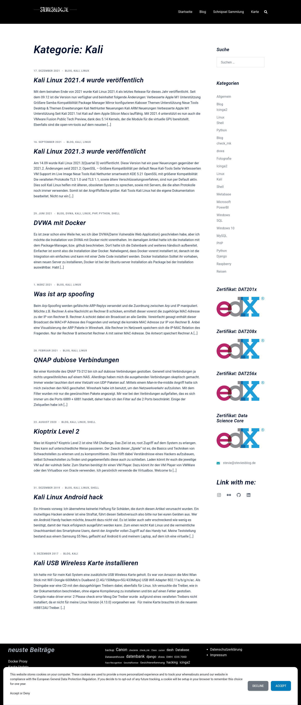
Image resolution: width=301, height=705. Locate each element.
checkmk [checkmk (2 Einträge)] (133, 650)
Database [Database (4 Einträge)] (182, 650)
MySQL (222, 236)
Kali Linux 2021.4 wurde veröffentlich (89, 80)
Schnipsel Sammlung (228, 12)
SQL (220, 221)
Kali (77, 70)
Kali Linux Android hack (68, 497)
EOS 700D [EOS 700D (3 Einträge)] (180, 656)
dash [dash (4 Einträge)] (170, 650)
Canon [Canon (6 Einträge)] (121, 649)
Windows (223, 215)
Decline (257, 686)
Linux (85, 70)
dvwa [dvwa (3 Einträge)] (161, 656)
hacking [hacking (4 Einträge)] (172, 662)
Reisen (221, 271)
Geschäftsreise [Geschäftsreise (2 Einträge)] (131, 662)
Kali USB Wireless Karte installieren (86, 563)
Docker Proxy (17, 661)
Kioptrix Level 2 (57, 431)
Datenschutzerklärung (226, 649)
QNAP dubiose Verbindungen (76, 360)
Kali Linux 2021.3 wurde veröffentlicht (90, 151)
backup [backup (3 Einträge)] (109, 650)
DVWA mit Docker (60, 223)
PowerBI (223, 207)
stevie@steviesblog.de (239, 463)
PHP (94, 213)
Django (222, 256)
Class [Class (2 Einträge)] (154, 650)
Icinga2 (222, 110)
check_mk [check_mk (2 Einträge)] (145, 650)
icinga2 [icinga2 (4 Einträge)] (185, 662)
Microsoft (224, 202)
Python (104, 213)
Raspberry (224, 264)
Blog (202, 12)
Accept (280, 686)
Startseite (185, 12)
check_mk (224, 143)
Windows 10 (225, 228)
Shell (115, 213)
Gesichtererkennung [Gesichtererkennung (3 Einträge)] (152, 662)
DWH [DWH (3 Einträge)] (169, 656)
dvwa (70, 213)
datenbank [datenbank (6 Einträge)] (135, 656)
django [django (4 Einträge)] (151, 657)
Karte (255, 12)
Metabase (224, 194)
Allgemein (224, 97)
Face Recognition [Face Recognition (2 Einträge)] (113, 662)
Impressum (218, 655)
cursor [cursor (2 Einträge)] (162, 650)
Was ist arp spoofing (64, 294)
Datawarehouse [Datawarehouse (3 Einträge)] (114, 656)
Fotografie (224, 159)
